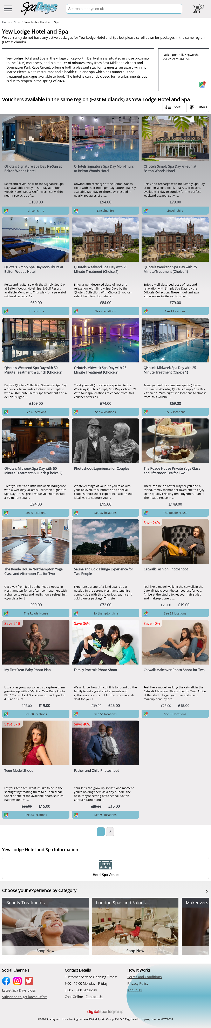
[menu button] (8, 9)
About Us (134, 990)
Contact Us (94, 996)
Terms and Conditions (144, 977)
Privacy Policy (137, 983)
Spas (17, 22)
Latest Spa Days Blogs (19, 990)
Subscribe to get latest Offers (24, 997)
